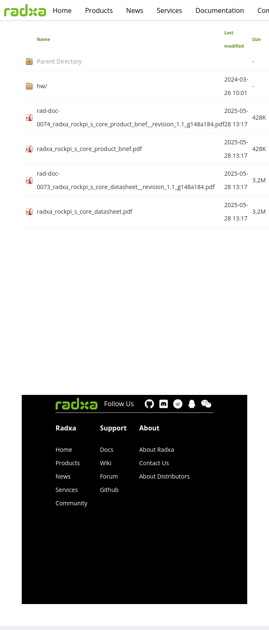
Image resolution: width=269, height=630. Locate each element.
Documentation (219, 10)
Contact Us (154, 463)
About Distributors (164, 476)
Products (99, 10)
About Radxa (156, 449)
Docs (106, 449)
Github (109, 490)
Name (43, 39)
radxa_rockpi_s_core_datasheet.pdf (84, 211)
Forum (109, 476)
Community (71, 503)
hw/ (42, 86)
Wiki (105, 463)
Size (256, 39)
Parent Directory (59, 61)
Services (169, 10)
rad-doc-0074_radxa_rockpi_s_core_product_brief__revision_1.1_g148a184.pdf (130, 117)
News (134, 10)
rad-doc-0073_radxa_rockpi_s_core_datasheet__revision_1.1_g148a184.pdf (126, 180)
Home (62, 10)
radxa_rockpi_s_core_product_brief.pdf (89, 149)
